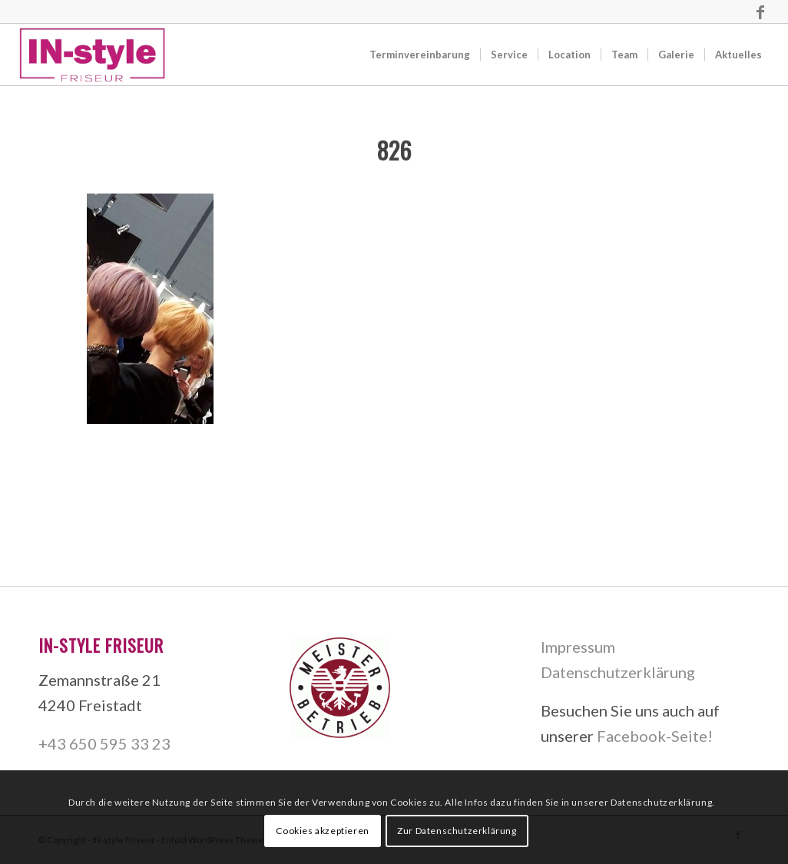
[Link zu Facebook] (760, 11)
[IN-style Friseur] (92, 54)
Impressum (578, 646)
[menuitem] (419, 54)
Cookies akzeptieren (322, 830)
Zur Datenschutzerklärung (456, 830)
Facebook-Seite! (655, 736)
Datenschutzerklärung (618, 672)
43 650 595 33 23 (109, 743)
